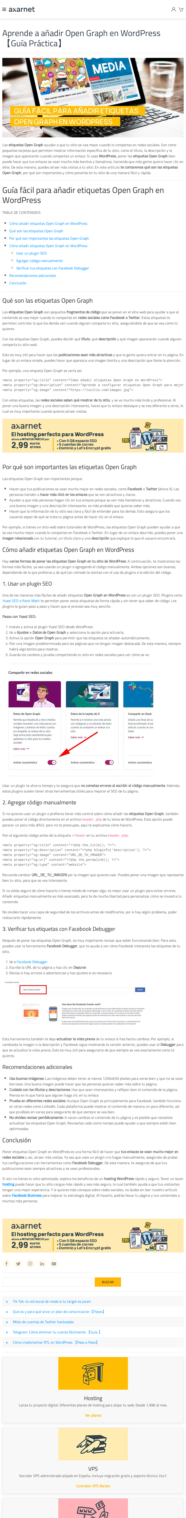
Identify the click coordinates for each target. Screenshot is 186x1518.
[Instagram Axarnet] (30, 1263)
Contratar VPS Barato (93, 1485)
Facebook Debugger (32, 961)
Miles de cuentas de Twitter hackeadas (43, 1321)
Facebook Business (27, 1194)
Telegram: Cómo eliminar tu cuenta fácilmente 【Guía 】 (57, 1331)
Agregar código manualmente (39, 260)
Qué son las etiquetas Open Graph (36, 230)
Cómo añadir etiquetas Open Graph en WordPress (48, 223)
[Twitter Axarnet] (18, 1263)
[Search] (46, 1281)
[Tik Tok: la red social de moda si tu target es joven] (7, 1300)
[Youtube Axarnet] (54, 1263)
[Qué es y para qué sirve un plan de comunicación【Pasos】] (7, 1311)
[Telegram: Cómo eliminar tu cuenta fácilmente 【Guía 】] (7, 1331)
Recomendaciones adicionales (32, 275)
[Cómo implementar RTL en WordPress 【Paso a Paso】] (7, 1341)
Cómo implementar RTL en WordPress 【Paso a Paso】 (56, 1341)
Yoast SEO (10, 600)
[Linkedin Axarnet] (42, 1263)
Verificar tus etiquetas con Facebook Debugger (52, 268)
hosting (8, 1183)
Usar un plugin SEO (31, 253)
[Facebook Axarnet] (6, 1263)
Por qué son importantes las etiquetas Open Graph (49, 238)
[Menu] (4, 9)
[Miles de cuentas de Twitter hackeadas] (7, 1321)
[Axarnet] (22, 9)
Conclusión (17, 282)
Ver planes (93, 1414)
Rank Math (31, 600)
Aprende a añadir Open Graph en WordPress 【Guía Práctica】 (81, 38)
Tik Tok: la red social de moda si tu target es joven (52, 1300)
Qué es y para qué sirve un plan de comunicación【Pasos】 (59, 1311)
